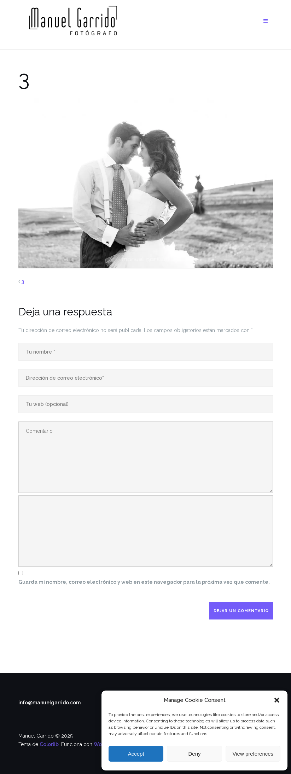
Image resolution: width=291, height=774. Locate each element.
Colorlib (49, 744)
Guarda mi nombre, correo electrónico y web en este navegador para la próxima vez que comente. (144, 582)
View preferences (253, 754)
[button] (276, 700)
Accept (136, 754)
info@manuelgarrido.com (49, 702)
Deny (194, 754)
